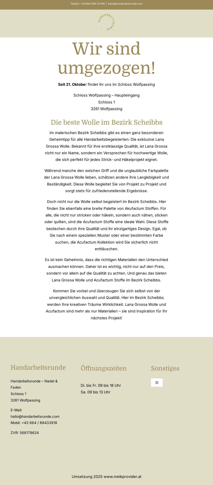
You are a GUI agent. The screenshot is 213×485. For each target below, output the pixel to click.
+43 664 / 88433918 (39, 423)
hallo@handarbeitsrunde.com (125, 3)
